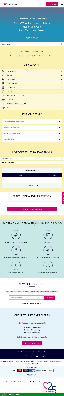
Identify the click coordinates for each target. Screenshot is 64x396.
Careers (40, 351)
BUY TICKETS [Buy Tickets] (52, 4)
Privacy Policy (19, 361)
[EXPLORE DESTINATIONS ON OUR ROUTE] (16, 252)
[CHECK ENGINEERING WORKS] (48, 267)
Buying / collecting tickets (12, 127)
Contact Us (28, 351)
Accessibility (35, 363)
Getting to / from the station (12, 133)
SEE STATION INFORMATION (32, 209)
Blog (45, 351)
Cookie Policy (29, 361)
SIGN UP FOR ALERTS (32, 343)
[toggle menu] (62, 4)
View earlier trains (32, 170)
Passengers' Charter (42, 361)
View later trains (31, 185)
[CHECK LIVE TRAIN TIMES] (48, 236)
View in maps (6, 44)
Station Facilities (9, 139)
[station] (32, 204)
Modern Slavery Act (56, 361)
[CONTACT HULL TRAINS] (16, 267)
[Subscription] (26, 297)
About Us (20, 351)
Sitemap (27, 363)
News (34, 351)
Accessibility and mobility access (14, 121)
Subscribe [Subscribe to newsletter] (49, 297)
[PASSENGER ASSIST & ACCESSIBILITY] (48, 252)
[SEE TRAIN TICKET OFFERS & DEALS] (16, 236)
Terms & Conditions (7, 361)
